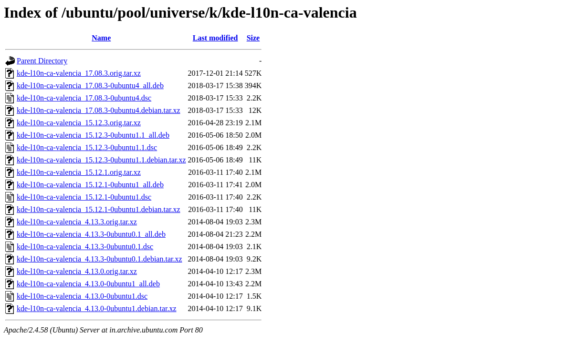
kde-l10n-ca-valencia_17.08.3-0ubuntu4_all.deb (90, 85)
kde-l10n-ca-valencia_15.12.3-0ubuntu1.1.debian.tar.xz (101, 160)
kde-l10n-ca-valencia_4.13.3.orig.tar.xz (77, 222)
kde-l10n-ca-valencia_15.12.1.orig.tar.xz (79, 172)
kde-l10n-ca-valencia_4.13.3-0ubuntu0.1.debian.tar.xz (99, 259)
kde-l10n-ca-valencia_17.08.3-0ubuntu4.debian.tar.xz (98, 110)
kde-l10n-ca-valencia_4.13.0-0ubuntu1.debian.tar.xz (97, 308)
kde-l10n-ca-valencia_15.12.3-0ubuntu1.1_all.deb (93, 135)
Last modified (215, 38)
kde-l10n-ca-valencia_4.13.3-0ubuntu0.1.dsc (85, 246)
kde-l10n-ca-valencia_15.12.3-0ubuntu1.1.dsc (87, 147)
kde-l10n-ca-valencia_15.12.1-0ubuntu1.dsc (84, 197)
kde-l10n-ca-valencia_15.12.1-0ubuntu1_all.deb (90, 185)
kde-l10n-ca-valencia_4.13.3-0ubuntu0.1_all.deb (91, 234)
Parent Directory (42, 61)
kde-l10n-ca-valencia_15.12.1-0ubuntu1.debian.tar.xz (98, 209)
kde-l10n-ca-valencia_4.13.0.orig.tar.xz (77, 271)
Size (253, 38)
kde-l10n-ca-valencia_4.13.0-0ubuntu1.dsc (82, 296)
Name (101, 38)
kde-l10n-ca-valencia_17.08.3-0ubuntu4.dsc (84, 98)
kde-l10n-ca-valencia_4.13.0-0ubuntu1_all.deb (88, 284)
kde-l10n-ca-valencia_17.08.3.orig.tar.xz (79, 73)
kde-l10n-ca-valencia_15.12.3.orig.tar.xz (79, 123)
